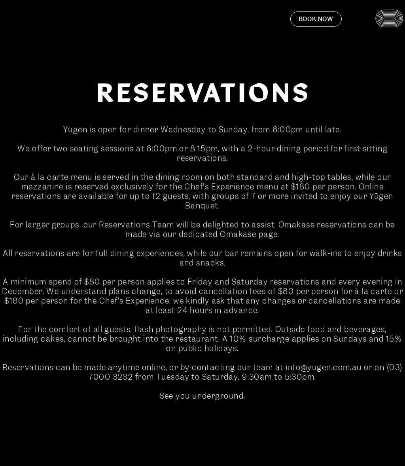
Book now (316, 19)
